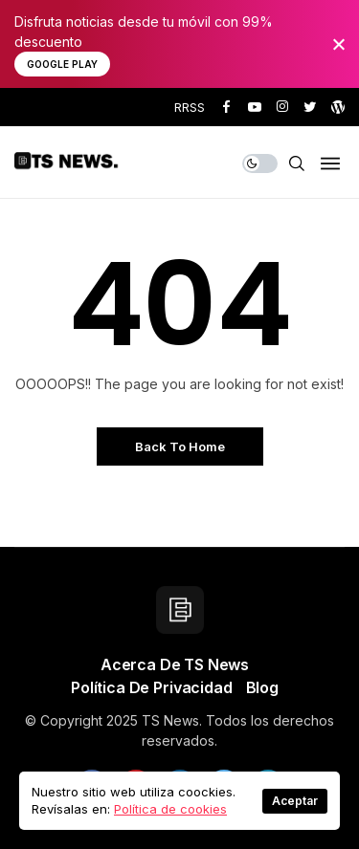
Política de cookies (170, 808)
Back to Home (180, 446)
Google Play (62, 64)
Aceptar (295, 801)
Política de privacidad (151, 687)
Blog (262, 687)
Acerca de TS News (175, 664)
